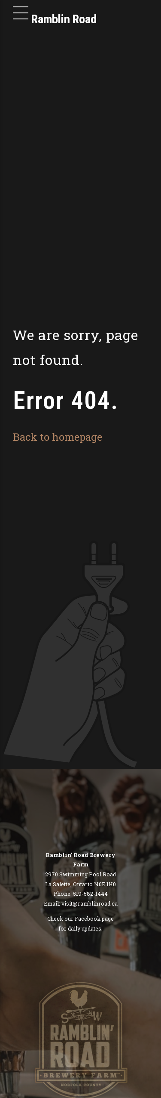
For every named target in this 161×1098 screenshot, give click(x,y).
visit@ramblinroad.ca (89, 903)
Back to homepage (57, 436)
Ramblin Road (64, 19)
